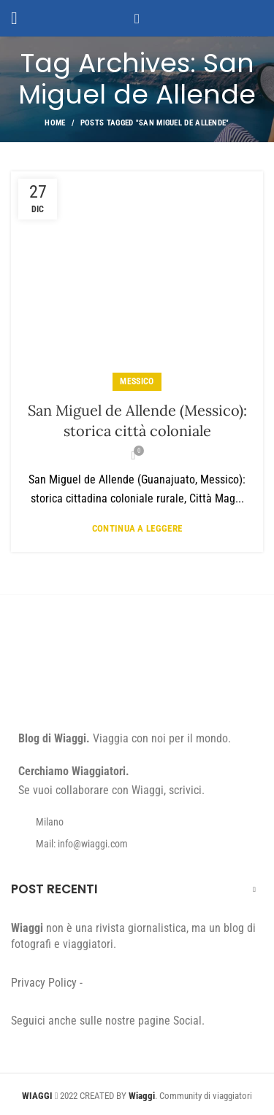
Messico (136, 381)
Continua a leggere (137, 528)
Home (55, 123)
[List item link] (137, 844)
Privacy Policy (44, 983)
